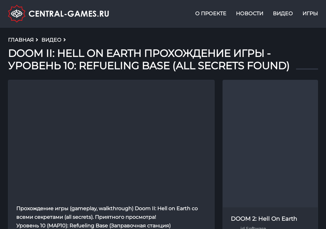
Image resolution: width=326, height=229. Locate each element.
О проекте (210, 14)
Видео (283, 14)
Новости (249, 14)
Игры (310, 14)
